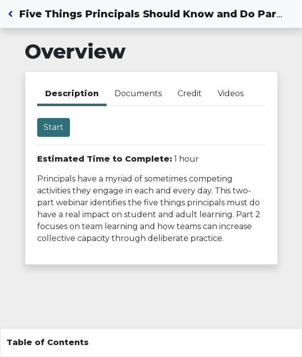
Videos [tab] (230, 93)
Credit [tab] (190, 93)
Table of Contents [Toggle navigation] (47, 342)
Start (53, 127)
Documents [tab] (138, 93)
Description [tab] (72, 93)
